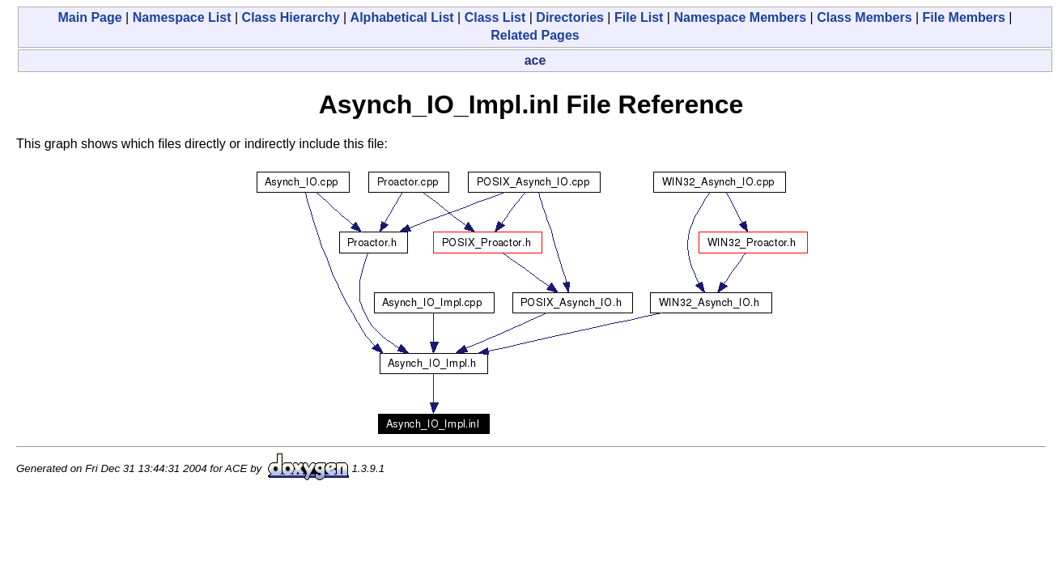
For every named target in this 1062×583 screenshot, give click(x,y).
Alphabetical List (402, 17)
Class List (495, 17)
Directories (570, 17)
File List (638, 17)
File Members (964, 17)
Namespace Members (739, 17)
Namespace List (182, 17)
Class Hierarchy (291, 17)
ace (535, 60)
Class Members (864, 17)
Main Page (90, 17)
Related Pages (535, 35)
